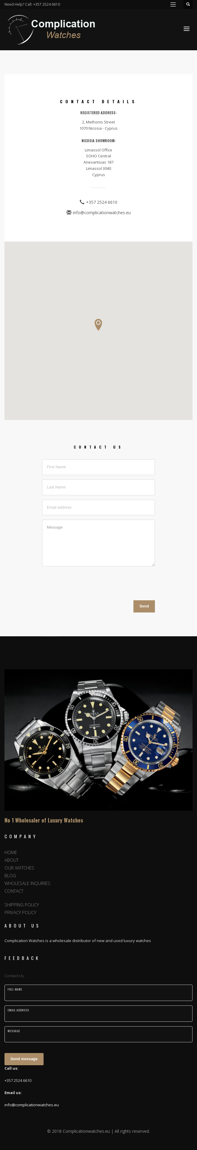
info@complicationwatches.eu (31, 1104)
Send (144, 606)
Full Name (14, 989)
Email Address (18, 1010)
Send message (24, 1059)
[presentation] (87, 582)
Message (13, 1031)
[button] (98, 325)
